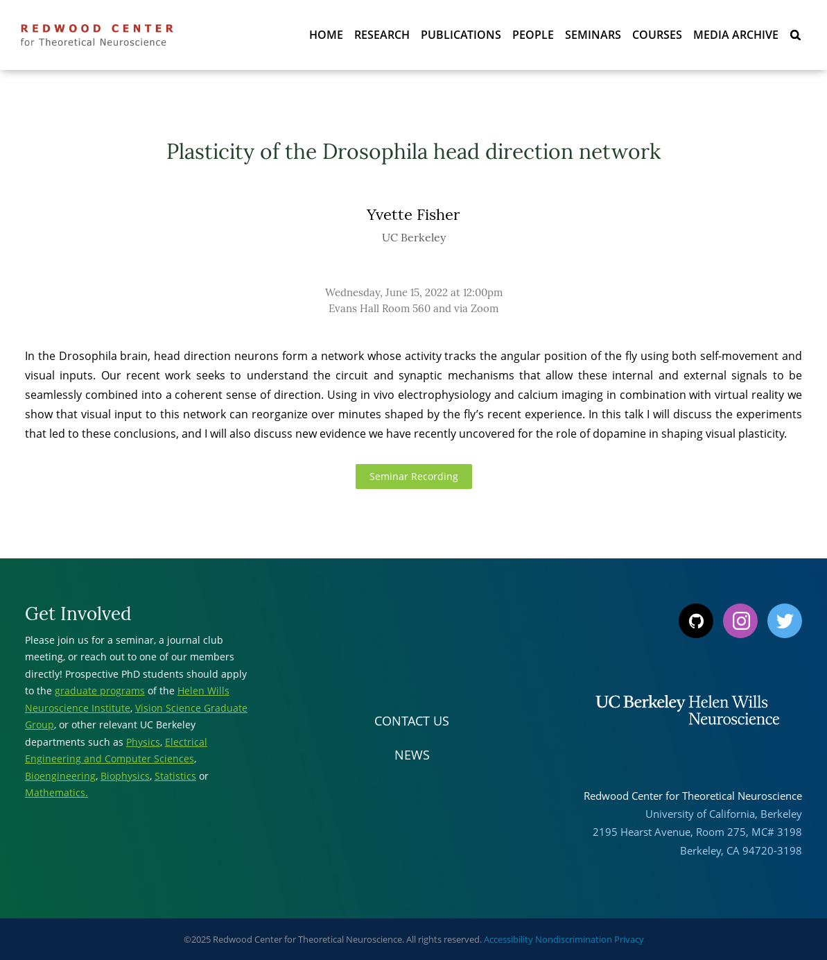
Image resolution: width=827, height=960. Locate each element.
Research (382, 34)
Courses (657, 34)
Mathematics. (56, 792)
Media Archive (735, 34)
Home (326, 34)
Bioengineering (60, 775)
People (533, 34)
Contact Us (411, 720)
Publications (461, 34)
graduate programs (100, 690)
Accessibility (508, 939)
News (412, 754)
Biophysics (125, 775)
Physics (143, 741)
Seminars (593, 34)
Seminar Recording (413, 476)
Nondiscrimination (573, 939)
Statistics (175, 775)
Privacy (629, 939)
